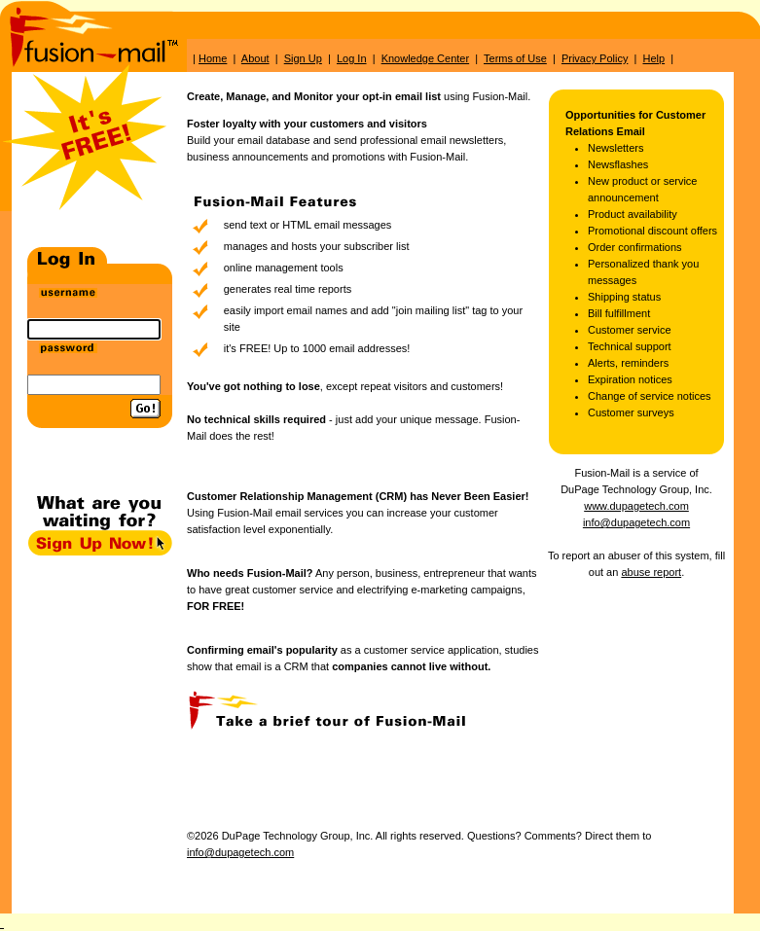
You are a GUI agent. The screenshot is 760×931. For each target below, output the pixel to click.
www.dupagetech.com (636, 506)
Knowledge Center (425, 58)
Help (653, 58)
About (255, 58)
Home (213, 58)
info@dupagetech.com (636, 522)
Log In (352, 58)
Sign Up (303, 58)
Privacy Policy (594, 58)
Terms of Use (515, 58)
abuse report (651, 572)
